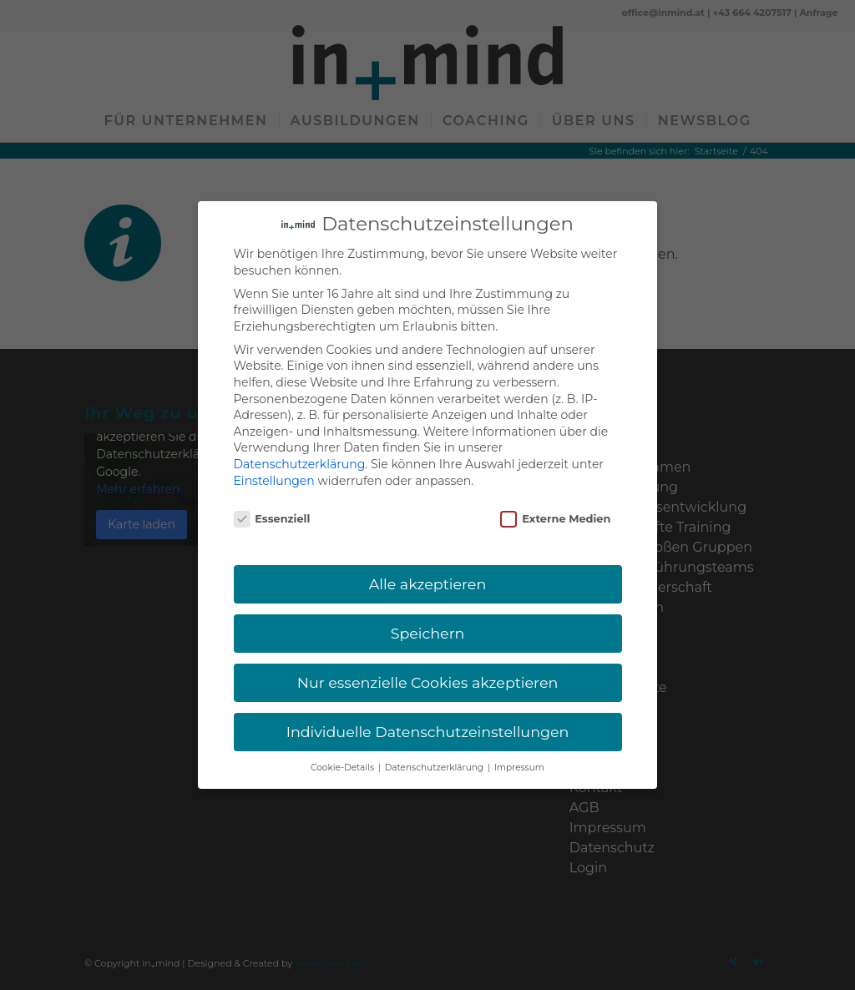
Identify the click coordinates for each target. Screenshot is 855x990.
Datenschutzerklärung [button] (435, 744)
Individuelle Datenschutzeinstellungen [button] (427, 708)
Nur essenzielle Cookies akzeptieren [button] (428, 659)
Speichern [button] (428, 610)
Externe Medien (555, 496)
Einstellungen (274, 457)
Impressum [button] (519, 744)
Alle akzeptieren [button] (428, 560)
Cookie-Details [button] (344, 744)
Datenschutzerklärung (300, 440)
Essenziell (272, 496)
